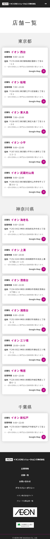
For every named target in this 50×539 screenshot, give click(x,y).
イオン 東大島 (20, 112)
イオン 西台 (18, 52)
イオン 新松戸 (20, 418)
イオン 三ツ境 (20, 340)
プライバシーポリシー (25, 487)
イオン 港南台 (20, 280)
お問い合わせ (25, 481)
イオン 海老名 (20, 220)
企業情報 (25, 468)
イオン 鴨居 (18, 371)
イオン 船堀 (18, 82)
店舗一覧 (25, 475)
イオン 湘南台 (20, 310)
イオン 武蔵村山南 (22, 173)
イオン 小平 (18, 142)
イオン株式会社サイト (25, 495)
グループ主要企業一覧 (25, 501)
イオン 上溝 (18, 250)
